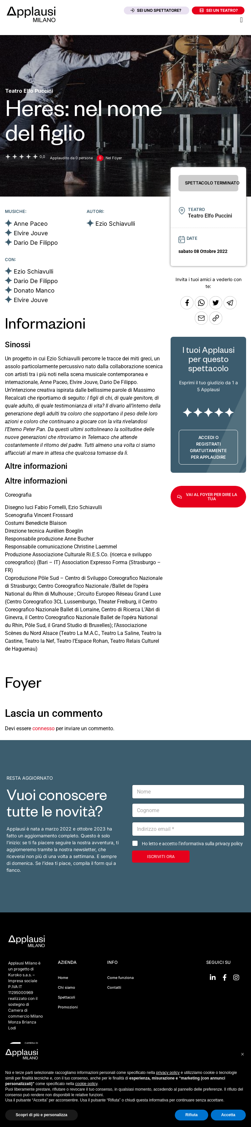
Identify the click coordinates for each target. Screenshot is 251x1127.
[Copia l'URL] (202, 323)
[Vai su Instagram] (236, 977)
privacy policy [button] (168, 1072)
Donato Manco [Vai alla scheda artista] (34, 290)
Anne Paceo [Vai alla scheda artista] (31, 223)
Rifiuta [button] (191, 1115)
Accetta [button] (228, 1115)
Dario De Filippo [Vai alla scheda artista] (36, 242)
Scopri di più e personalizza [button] (41, 1115)
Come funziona (120, 977)
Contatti (114, 987)
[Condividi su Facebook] (186, 307)
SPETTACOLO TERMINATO (211, 182)
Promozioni (68, 1007)
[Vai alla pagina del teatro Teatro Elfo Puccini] (29, 90)
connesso (43, 728)
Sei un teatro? (219, 10)
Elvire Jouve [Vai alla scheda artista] (31, 233)
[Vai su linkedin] (212, 977)
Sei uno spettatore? (155, 10)
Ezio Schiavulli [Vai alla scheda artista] (115, 223)
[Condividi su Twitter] (216, 307)
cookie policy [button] (86, 1083)
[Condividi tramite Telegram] (230, 307)
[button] (241, 19)
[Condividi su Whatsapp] (202, 307)
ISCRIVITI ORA (161, 856)
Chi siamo (66, 987)
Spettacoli (66, 997)
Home (63, 977)
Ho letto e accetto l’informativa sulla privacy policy (192, 843)
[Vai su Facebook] (224, 977)
